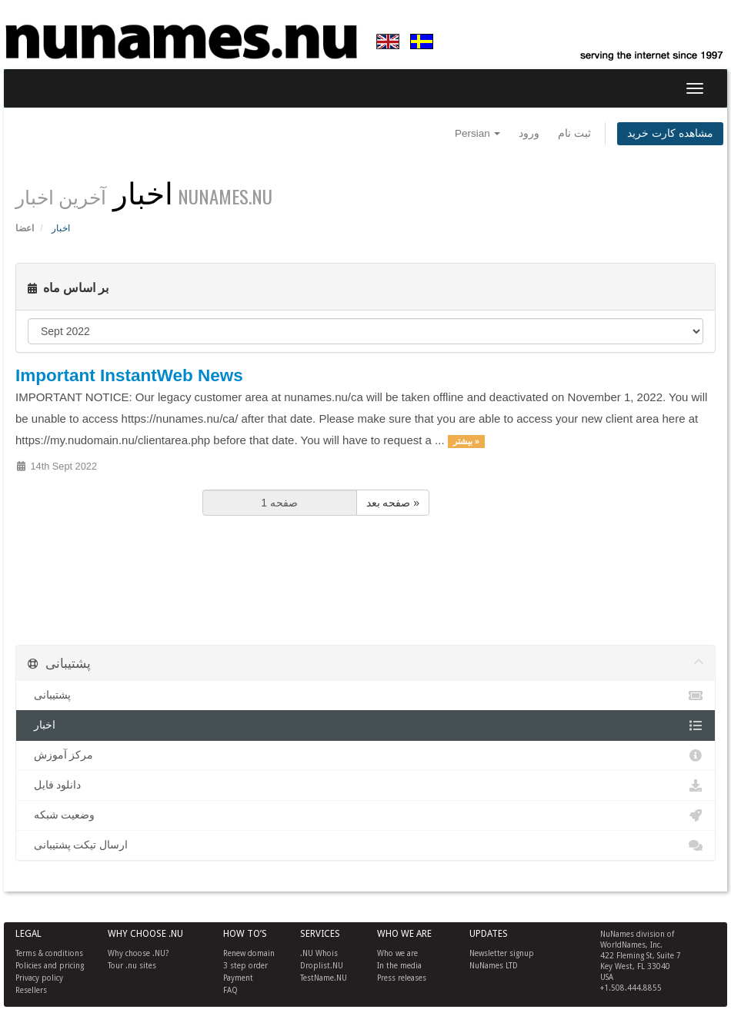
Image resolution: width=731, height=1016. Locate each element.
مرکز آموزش (365, 755)
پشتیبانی (365, 695)
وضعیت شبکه (365, 815)
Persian (478, 133)
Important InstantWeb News (129, 375)
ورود (529, 133)
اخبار (365, 725)
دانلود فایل (365, 785)
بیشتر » (466, 441)
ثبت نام (574, 133)
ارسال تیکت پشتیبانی (365, 845)
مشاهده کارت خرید (670, 133)
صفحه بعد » (393, 502)
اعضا (24, 228)
